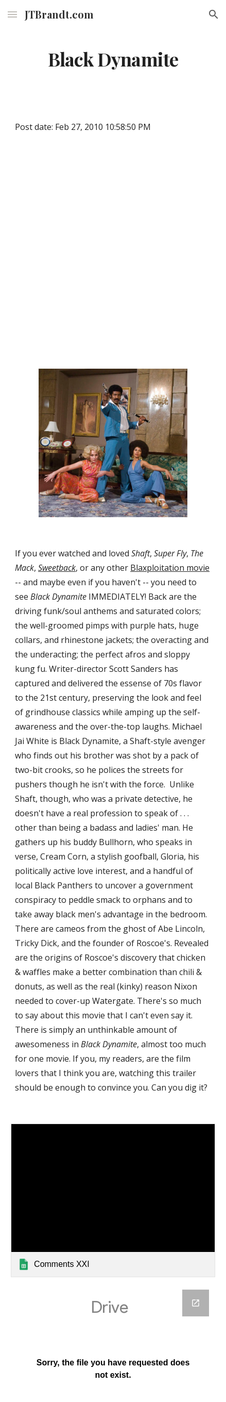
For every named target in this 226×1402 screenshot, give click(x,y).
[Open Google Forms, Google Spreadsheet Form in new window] (195, 1303)
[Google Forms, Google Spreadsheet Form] (113, 1340)
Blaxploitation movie (170, 567)
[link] (113, 1200)
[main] (113, 59)
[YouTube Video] (113, 253)
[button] (12, 14)
